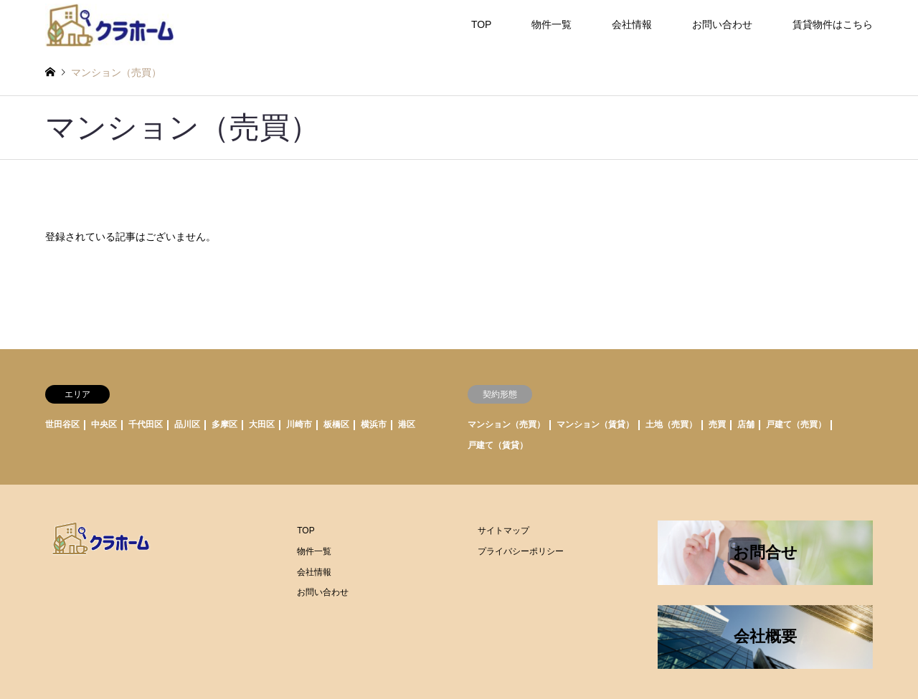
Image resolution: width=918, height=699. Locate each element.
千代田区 (145, 424)
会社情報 (632, 24)
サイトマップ (503, 531)
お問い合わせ (722, 24)
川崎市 (299, 424)
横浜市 (374, 424)
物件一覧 (551, 24)
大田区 (262, 424)
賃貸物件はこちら (832, 24)
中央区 (104, 424)
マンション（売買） (506, 424)
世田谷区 (62, 424)
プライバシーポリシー (521, 551)
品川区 (187, 424)
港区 (406, 424)
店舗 (745, 424)
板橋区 (336, 424)
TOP (481, 24)
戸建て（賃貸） (498, 445)
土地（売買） (671, 424)
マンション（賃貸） (595, 424)
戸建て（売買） (796, 424)
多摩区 (224, 424)
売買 (717, 424)
